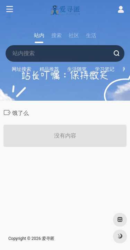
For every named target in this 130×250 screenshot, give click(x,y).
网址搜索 (21, 69)
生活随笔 (77, 69)
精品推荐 (49, 69)
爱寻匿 (48, 238)
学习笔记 (104, 69)
